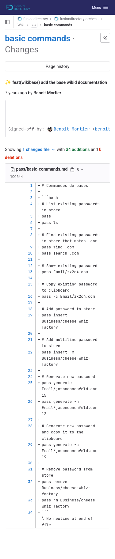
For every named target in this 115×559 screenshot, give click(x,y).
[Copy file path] (72, 169)
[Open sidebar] (7, 22)
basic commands (58, 25)
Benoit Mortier (72, 129)
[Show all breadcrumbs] (34, 25)
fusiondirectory (32, 19)
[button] (105, 38)
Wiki (21, 25)
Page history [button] (57, 66)
